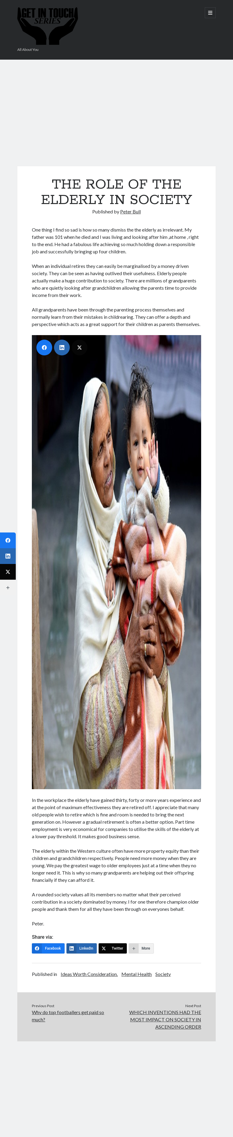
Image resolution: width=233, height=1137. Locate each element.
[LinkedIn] (81, 948)
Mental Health (136, 974)
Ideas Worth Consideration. (89, 974)
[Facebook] (48, 948)
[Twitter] (113, 948)
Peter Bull (130, 211)
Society (163, 974)
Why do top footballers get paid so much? (68, 1015)
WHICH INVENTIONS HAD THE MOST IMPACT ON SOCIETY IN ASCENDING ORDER (165, 1019)
